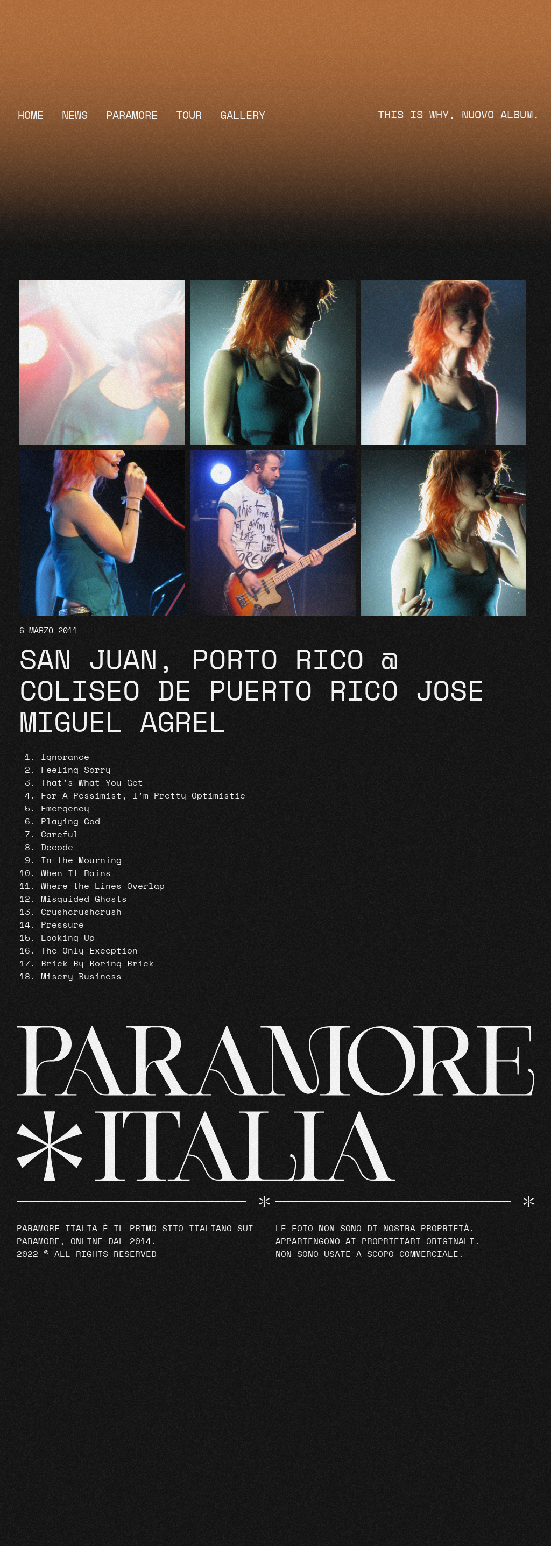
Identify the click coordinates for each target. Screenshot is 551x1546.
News (75, 115)
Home (31, 115)
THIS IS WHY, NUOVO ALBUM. (458, 115)
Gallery (242, 115)
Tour (189, 115)
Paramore (132, 115)
